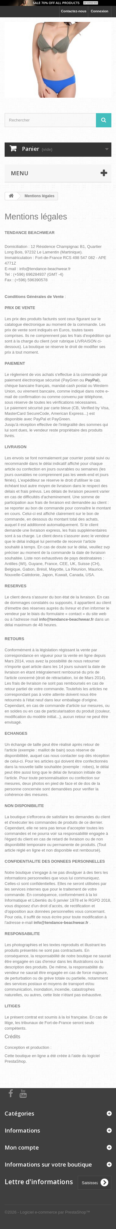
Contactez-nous (74, 11)
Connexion (99, 11)
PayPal (39, 419)
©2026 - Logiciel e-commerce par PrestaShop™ (47, 1212)
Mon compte (22, 1147)
